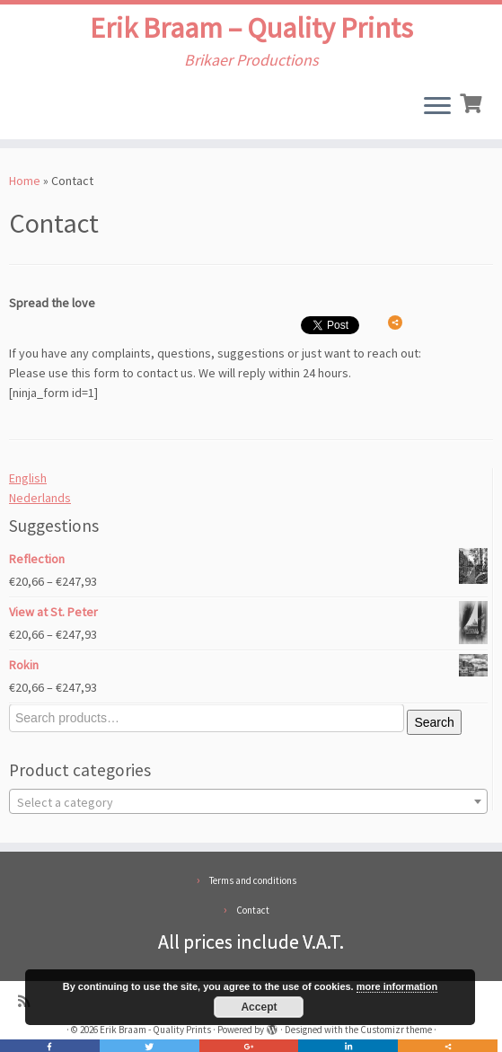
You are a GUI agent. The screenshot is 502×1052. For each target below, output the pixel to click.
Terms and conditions (252, 880)
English (28, 478)
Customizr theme (396, 1029)
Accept (259, 1007)
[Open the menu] (437, 106)
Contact (252, 910)
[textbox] (248, 802)
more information (397, 986)
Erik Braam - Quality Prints (155, 1029)
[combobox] (248, 801)
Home (24, 180)
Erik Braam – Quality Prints (251, 27)
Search (434, 722)
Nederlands (40, 498)
